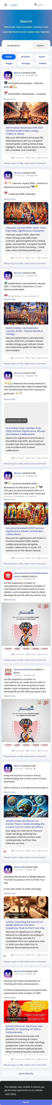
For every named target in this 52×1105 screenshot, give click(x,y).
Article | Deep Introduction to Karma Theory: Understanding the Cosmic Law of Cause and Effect (25, 824)
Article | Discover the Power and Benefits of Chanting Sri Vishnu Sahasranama (24, 1029)
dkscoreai (19, 867)
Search (40, 45)
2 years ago (18, 768)
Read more (9, 99)
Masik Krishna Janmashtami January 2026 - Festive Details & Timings (24, 331)
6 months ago (19, 175)
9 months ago (19, 376)
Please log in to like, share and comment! (25, 163)
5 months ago (19, 75)
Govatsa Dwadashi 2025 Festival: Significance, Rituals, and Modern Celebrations (25, 531)
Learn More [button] (10, 1094)
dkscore (18, 72)
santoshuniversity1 (24, 669)
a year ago (18, 579)
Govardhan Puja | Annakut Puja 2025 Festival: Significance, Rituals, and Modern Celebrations (25, 431)
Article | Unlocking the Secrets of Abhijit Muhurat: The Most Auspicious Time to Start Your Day (25, 925)
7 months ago (19, 276)
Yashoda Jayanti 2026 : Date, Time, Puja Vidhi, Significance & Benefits (26, 229)
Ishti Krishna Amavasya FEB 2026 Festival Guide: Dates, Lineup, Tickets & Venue (24, 130)
